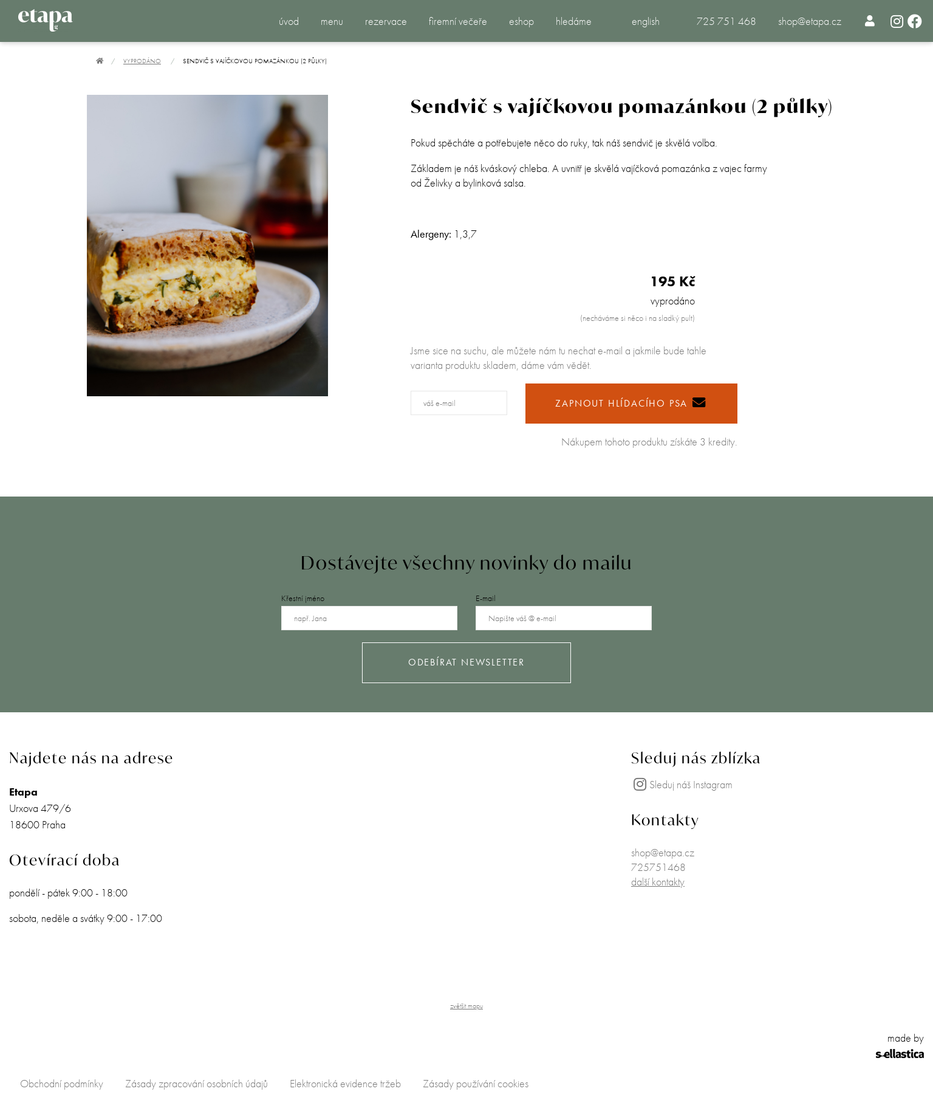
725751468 (658, 867)
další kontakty (658, 882)
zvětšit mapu (466, 1006)
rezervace (386, 21)
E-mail (486, 598)
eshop (521, 21)
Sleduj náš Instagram (682, 784)
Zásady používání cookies (475, 1083)
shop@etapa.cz (809, 21)
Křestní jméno (302, 598)
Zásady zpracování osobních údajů (196, 1083)
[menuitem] (870, 20)
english (646, 21)
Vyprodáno (142, 61)
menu (332, 21)
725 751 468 (726, 21)
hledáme (574, 21)
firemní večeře (458, 21)
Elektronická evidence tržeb (345, 1083)
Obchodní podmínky (61, 1083)
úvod (289, 21)
